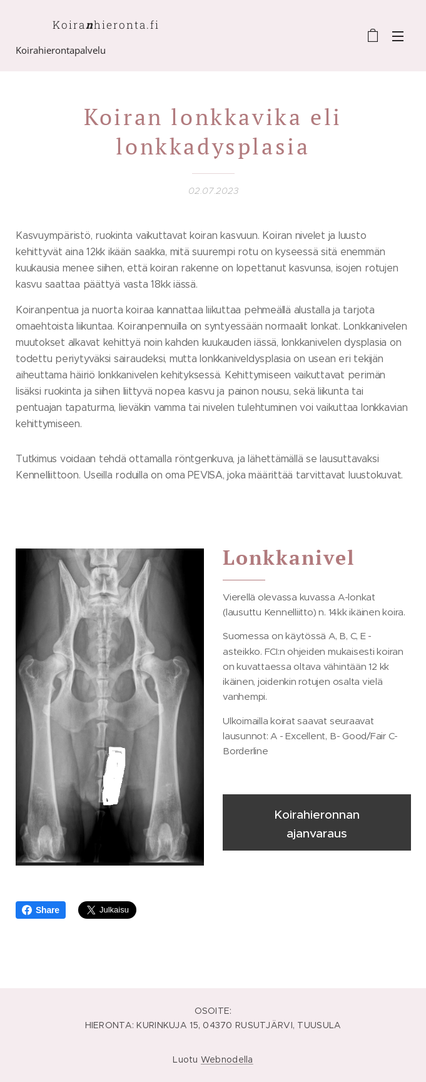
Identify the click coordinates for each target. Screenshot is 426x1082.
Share (40, 910)
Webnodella (227, 1059)
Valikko (397, 36)
